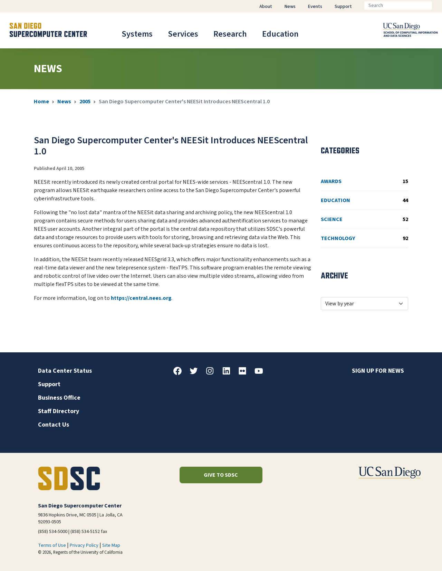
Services (183, 34)
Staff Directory (58, 411)
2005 (84, 101)
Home (41, 101)
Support (49, 384)
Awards (364, 181)
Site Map (111, 545)
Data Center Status (65, 371)
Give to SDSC (221, 475)
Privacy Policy (84, 545)
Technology (364, 238)
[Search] (398, 5)
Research (230, 34)
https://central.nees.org (141, 298)
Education (280, 34)
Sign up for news (378, 371)
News (64, 101)
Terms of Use (52, 545)
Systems (137, 34)
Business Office (59, 397)
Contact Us (53, 424)
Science (364, 219)
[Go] (437, 5)
